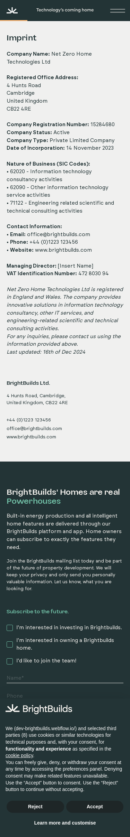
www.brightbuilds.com (63, 250)
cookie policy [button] (19, 755)
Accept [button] (95, 806)
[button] (116, 10)
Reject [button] (35, 806)
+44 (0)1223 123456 (29, 420)
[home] (34, 10)
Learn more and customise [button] (65, 823)
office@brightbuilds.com (58, 234)
